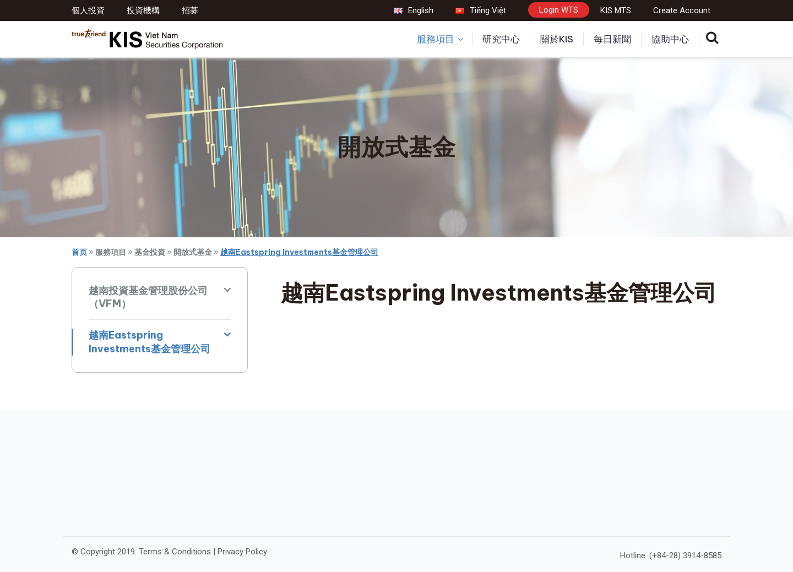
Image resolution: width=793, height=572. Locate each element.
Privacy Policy (242, 552)
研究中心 (501, 39)
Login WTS (558, 10)
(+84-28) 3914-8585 (685, 555)
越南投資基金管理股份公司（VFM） (148, 297)
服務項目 (440, 39)
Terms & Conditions (175, 552)
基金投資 (149, 252)
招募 (190, 10)
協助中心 (670, 39)
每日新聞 (612, 39)
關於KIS (556, 39)
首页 (79, 252)
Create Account (681, 10)
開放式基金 (192, 252)
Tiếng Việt (480, 10)
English (413, 10)
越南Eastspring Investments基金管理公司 (149, 342)
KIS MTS (615, 10)
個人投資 (88, 10)
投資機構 (143, 10)
